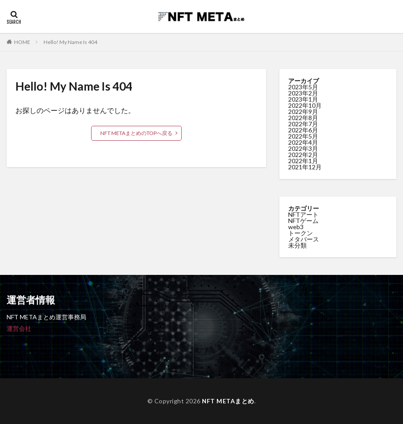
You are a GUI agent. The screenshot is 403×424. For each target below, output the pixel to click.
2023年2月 (303, 93)
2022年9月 (303, 111)
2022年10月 (305, 105)
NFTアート (303, 214)
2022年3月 (303, 148)
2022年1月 (303, 160)
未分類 (297, 245)
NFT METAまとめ (228, 401)
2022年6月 (303, 130)
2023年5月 (303, 87)
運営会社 (19, 328)
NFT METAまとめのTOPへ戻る (136, 133)
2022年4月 (303, 142)
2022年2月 (303, 154)
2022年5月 (303, 136)
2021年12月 (305, 167)
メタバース (303, 239)
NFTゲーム (303, 220)
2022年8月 (303, 117)
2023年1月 (303, 99)
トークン (300, 233)
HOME (22, 42)
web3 (296, 226)
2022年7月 (303, 124)
